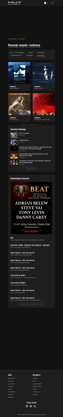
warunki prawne (37, 384)
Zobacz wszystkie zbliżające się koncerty (31, 304)
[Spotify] (31, 406)
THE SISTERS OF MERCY (17, 275)
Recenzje (22, 39)
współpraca (36, 391)
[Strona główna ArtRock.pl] (14, 3)
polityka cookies (37, 386)
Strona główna (12, 39)
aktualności (11, 378)
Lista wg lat (29, 55)
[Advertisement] (31, 20)
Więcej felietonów (31, 168)
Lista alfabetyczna (16, 55)
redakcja (35, 378)
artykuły (10, 394)
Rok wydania (41, 52)
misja (34, 381)
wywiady (10, 397)
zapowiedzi (11, 384)
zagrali (10, 389)
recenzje (10, 386)
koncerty (10, 381)
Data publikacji (19, 52)
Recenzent (41, 55)
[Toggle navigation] (52, 3)
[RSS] (35, 406)
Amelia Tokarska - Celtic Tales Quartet (22, 252)
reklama (35, 389)
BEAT (12, 237)
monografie (11, 391)
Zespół (30, 52)
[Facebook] (27, 406)
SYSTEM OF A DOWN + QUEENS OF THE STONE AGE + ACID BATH (30, 245)
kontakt (35, 394)
